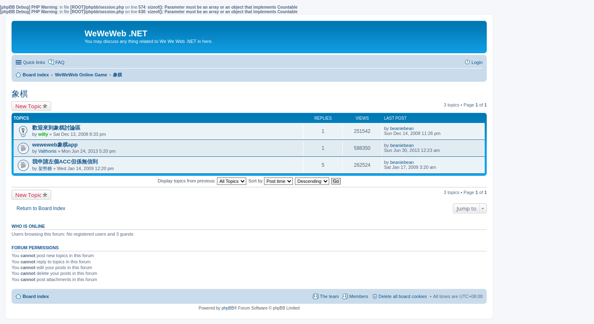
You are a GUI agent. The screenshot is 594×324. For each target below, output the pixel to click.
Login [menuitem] (477, 62)
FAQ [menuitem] (59, 62)
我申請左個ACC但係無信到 (65, 161)
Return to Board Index (40, 208)
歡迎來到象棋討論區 (56, 128)
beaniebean (402, 128)
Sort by (270, 180)
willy (43, 134)
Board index (36, 296)
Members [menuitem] (358, 296)
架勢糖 (45, 168)
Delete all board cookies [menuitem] (403, 296)
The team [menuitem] (329, 296)
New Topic (28, 106)
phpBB (228, 308)
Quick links (34, 62)
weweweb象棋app (55, 145)
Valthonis (47, 151)
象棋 (20, 93)
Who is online (28, 226)
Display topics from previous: (202, 180)
